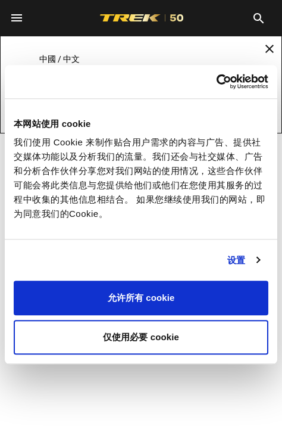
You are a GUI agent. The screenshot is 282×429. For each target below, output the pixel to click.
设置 (236, 260)
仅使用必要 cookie (141, 337)
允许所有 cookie (141, 298)
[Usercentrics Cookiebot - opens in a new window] (216, 81)
